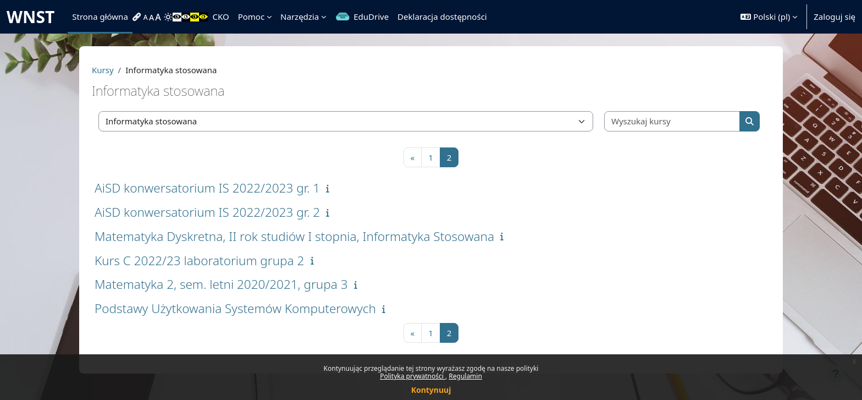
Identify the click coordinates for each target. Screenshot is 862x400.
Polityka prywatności (412, 376)
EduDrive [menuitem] (371, 16)
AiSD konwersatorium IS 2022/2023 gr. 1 (207, 187)
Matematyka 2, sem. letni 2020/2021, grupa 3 (221, 284)
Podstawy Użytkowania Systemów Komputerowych (235, 308)
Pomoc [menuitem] (251, 16)
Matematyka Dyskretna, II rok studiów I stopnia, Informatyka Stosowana (294, 236)
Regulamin (465, 376)
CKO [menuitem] (220, 16)
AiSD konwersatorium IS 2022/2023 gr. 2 (207, 212)
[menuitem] (137, 17)
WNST (30, 17)
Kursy (103, 69)
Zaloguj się (834, 16)
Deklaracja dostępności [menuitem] (442, 16)
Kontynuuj (431, 390)
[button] (768, 17)
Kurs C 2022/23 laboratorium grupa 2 (199, 260)
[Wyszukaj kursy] (672, 121)
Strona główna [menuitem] (100, 16)
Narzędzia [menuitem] (299, 16)
